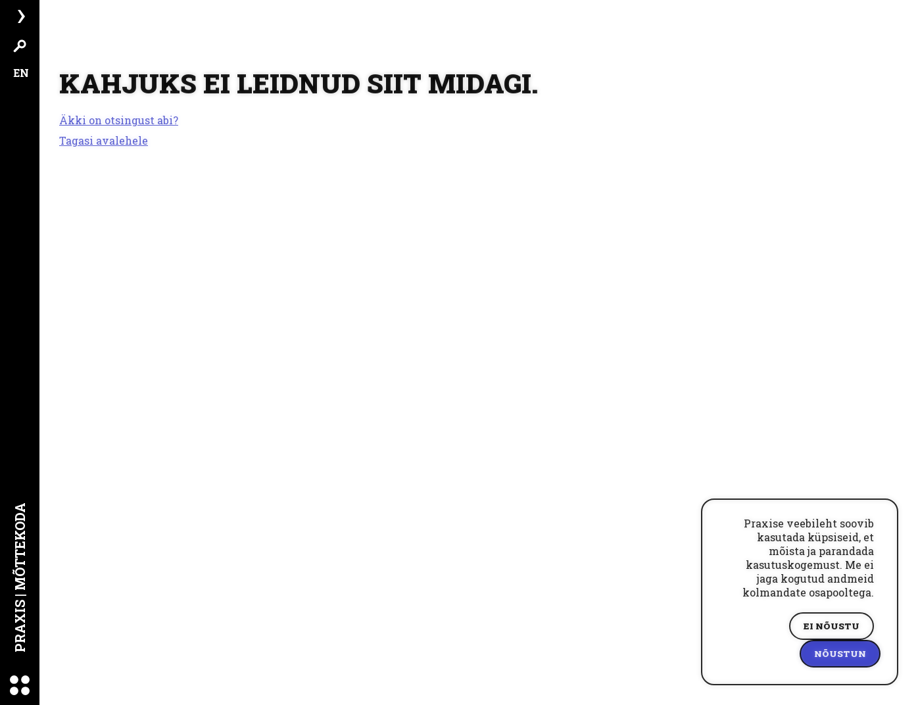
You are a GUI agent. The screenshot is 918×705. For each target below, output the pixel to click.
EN (21, 73)
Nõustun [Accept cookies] (840, 654)
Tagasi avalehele (103, 140)
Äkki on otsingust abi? (118, 120)
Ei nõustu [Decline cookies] (831, 626)
